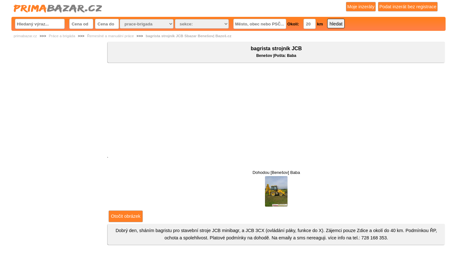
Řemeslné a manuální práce (110, 36)
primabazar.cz (25, 36)
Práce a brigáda (62, 36)
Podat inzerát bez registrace (407, 6)
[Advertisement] (276, 110)
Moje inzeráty (360, 6)
